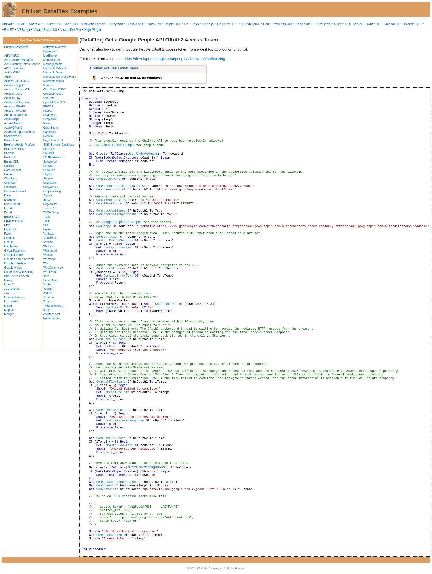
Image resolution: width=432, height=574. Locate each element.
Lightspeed (11, 301)
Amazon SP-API (14, 106)
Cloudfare (10, 187)
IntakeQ (9, 284)
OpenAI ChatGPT (54, 102)
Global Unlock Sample (118, 145)
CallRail (9, 165)
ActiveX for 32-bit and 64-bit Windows (131, 78)
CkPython (116, 24)
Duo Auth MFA (13, 204)
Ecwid (8, 212)
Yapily (47, 284)
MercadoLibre (52, 59)
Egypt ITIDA (12, 216)
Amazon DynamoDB (17, 89)
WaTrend (49, 246)
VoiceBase (50, 238)
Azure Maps (11, 119)
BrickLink (10, 157)
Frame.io (9, 238)
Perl (266, 24)
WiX (46, 263)
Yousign (48, 288)
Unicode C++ (412, 24)
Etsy (7, 225)
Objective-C (225, 24)
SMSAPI (48, 153)
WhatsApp (49, 259)
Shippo (47, 174)
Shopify (48, 178)
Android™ (36, 24)
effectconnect (51, 314)
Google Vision (13, 267)
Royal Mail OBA (53, 140)
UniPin (47, 229)
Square (48, 195)
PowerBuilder (282, 24)
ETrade (8, 208)
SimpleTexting (52, 191)
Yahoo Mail (50, 280)
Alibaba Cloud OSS (16, 81)
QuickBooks (50, 127)
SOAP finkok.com (54, 157)
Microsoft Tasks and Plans (59, 76)
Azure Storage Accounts (19, 132)
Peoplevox (50, 119)
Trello (46, 216)
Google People (13, 254)
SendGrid (49, 170)
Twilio (46, 221)
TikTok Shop (51, 212)
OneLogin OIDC (53, 93)
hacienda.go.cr (52, 318)
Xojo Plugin (92, 30)
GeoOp (8, 242)
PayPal (47, 110)
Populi (47, 123)
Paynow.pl (49, 115)
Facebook (10, 229)
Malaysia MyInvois (54, 47)
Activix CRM (12, 72)
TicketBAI (49, 208)
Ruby (338, 24)
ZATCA (47, 293)
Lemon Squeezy (14, 297)
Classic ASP (135, 24)
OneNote (49, 98)
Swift (369, 24)
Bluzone (9, 153)
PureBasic (323, 24)
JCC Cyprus (12, 288)
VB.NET (8, 30)
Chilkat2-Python (93, 24)
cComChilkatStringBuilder (146, 467)
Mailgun (9, 314)
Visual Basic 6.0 (45, 30)
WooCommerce (53, 267)
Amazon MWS (13, 93)
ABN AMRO (11, 55)
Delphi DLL (172, 24)
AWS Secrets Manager (18, 59)
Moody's (48, 85)
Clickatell (10, 182)
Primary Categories (16, 47)
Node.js (208, 24)
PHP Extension (249, 24)
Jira (6, 293)
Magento (9, 310)
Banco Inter (11, 140)
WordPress (50, 271)
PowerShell (304, 24)
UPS (46, 225)
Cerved (8, 174)
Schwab (48, 165)
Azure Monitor (13, 123)
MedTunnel (50, 55)
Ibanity (8, 280)
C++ (75, 24)
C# (67, 24)
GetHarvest (11, 246)
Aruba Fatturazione (16, 115)
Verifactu (48, 233)
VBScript (23, 30)
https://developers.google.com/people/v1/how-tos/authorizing (174, 59)
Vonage (48, 242)
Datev (8, 195)
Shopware (49, 182)
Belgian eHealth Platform (20, 144)
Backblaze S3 (12, 136)
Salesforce (50, 161)
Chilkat (7, 24)
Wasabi (48, 254)
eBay (46, 310)
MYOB (8, 305)
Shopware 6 (50, 187)
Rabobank (49, 132)
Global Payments (15, 250)
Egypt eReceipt (13, 221)
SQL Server (353, 24)
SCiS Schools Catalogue (58, 144)
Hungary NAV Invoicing (18, 271)
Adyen (8, 76)
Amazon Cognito (14, 85)
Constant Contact (15, 191)
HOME (20, 24)
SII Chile (48, 149)
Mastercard (50, 51)
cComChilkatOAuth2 (142, 153)
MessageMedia (52, 64)
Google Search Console (19, 259)
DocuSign (10, 199)
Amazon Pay (12, 98)
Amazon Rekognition (17, 102)
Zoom (47, 301)
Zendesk (48, 297)
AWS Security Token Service (22, 64)
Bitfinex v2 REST (15, 149)
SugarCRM (50, 204)
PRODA (48, 106)
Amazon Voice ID (15, 110)
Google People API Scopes (122, 222)
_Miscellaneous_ (53, 305)
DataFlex (154, 24)
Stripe (47, 199)
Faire (7, 233)
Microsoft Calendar (55, 68)
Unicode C (391, 24)
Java (195, 24)
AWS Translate (13, 68)
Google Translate (15, 263)
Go (186, 24)
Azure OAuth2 (13, 127)
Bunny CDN (11, 161)
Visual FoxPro (70, 30)
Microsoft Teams (53, 81)
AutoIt (51, 24)
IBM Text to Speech (16, 276)
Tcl (378, 24)
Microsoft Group (53, 72)
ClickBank (10, 178)
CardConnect (12, 170)
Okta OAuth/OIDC (54, 89)
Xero (46, 276)
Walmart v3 (50, 250)
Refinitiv (48, 136)
